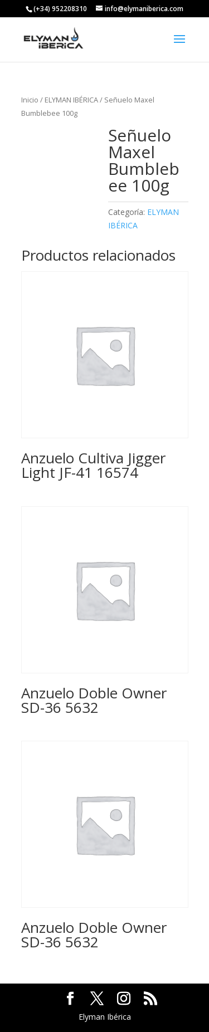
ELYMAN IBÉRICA (71, 100)
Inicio (29, 100)
